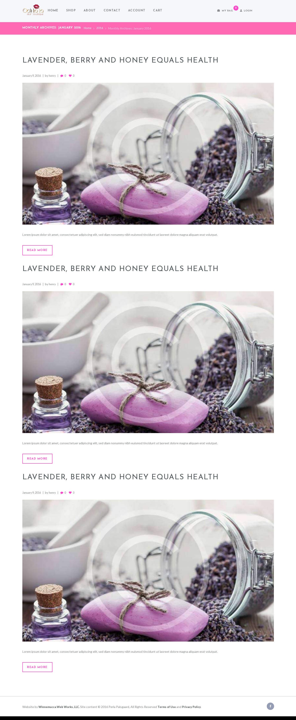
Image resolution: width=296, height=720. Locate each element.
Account (136, 10)
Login (248, 11)
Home (53, 10)
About (90, 10)
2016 (100, 28)
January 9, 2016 (32, 75)
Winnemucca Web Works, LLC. (59, 710)
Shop (71, 10)
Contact (112, 10)
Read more (40, 250)
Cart (157, 10)
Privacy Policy (194, 710)
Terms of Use (168, 710)
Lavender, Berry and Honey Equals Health (127, 60)
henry (55, 75)
